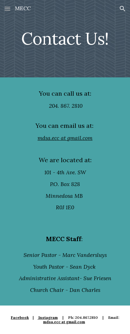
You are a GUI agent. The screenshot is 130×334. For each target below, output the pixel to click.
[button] (7, 8)
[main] (64, 38)
